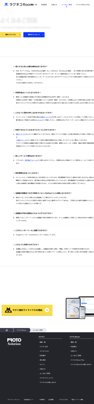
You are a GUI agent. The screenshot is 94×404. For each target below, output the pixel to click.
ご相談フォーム (21, 140)
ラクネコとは (44, 351)
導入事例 (43, 360)
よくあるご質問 (66, 5)
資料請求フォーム (31, 160)
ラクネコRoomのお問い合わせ (81, 364)
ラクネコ (41, 337)
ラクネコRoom (21, 330)
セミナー (43, 364)
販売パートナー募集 (77, 399)
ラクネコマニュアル (46, 378)
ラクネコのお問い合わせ (48, 382)
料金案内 (44, 5)
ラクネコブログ (63, 399)
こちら (39, 120)
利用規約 (42, 399)
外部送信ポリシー (29, 399)
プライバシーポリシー (13, 399)
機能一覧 (34, 5)
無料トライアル (46, 117)
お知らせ (54, 5)
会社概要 (50, 399)
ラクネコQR (44, 346)
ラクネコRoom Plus (83, 5)
